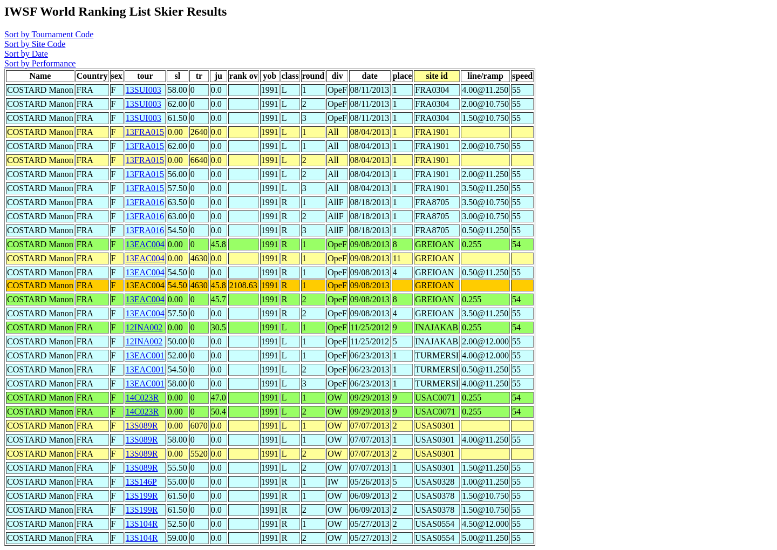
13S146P (141, 481)
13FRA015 (145, 132)
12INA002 (144, 327)
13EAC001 (145, 355)
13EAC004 (145, 244)
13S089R (142, 425)
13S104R (142, 523)
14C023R (142, 397)
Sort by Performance (40, 63)
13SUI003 (143, 89)
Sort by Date (26, 53)
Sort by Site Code (34, 44)
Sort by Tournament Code (48, 34)
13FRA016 (145, 202)
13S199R (142, 495)
